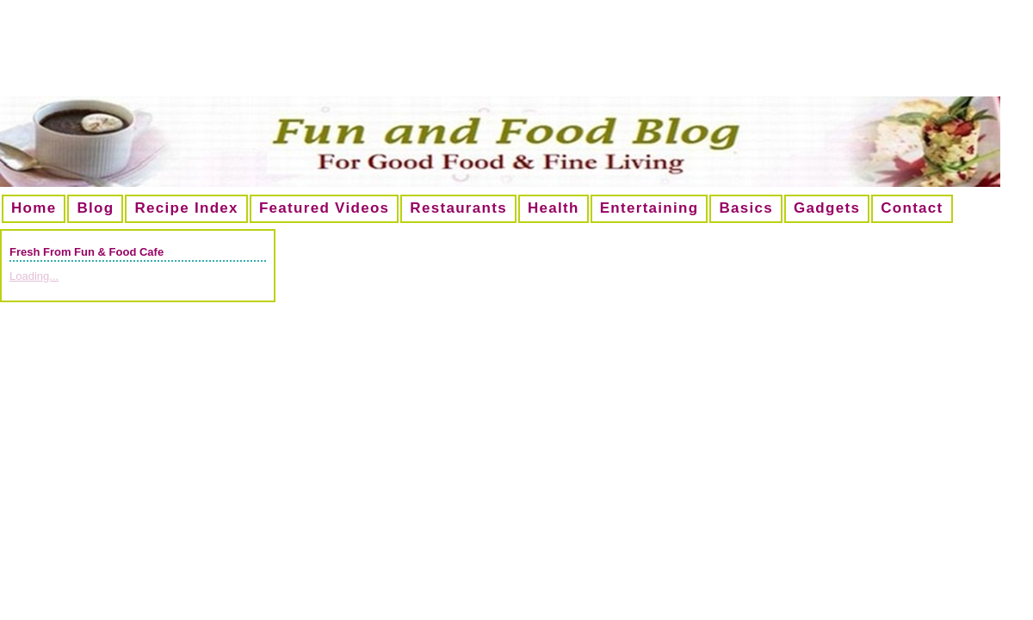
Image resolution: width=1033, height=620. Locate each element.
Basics (746, 208)
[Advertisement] (516, 55)
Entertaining (649, 208)
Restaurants (458, 208)
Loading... (34, 276)
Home (33, 208)
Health (553, 208)
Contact (912, 208)
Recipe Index (186, 208)
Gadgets (827, 208)
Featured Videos (324, 208)
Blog (95, 208)
